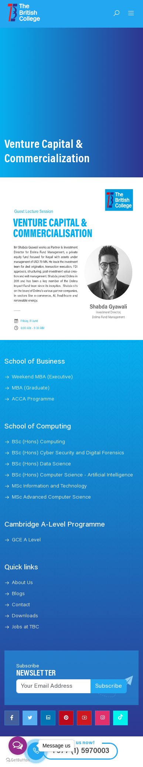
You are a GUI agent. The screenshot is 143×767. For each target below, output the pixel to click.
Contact (21, 585)
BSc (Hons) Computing (38, 422)
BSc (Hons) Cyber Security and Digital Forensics (68, 433)
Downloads (25, 596)
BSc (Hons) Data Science (41, 444)
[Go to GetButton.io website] (18, 759)
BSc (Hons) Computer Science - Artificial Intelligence (72, 455)
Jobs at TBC (25, 607)
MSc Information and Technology (49, 466)
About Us (22, 563)
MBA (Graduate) (31, 368)
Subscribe (108, 667)
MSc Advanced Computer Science (51, 477)
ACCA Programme (33, 379)
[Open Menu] (131, 14)
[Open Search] (116, 14)
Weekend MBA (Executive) (42, 357)
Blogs (18, 574)
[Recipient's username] (53, 667)
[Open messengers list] (17, 745)
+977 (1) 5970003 (80, 731)
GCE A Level (26, 520)
